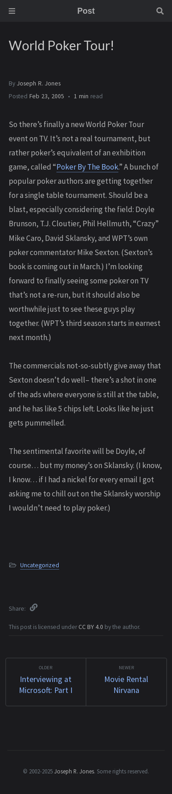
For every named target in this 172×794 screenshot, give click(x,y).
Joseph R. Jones (39, 83)
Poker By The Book (87, 167)
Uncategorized (39, 565)
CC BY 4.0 (91, 627)
